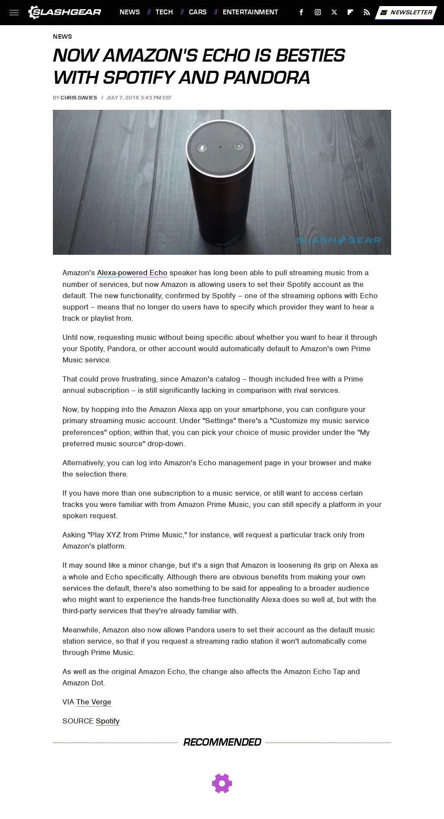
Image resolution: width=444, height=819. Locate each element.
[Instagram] (318, 12)
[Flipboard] (350, 12)
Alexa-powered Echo (132, 272)
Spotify (108, 721)
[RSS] (367, 12)
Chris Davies (79, 98)
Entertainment (250, 12)
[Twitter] (334, 12)
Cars (198, 12)
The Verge (93, 702)
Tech (164, 12)
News (130, 12)
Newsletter (406, 12)
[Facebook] (301, 12)
